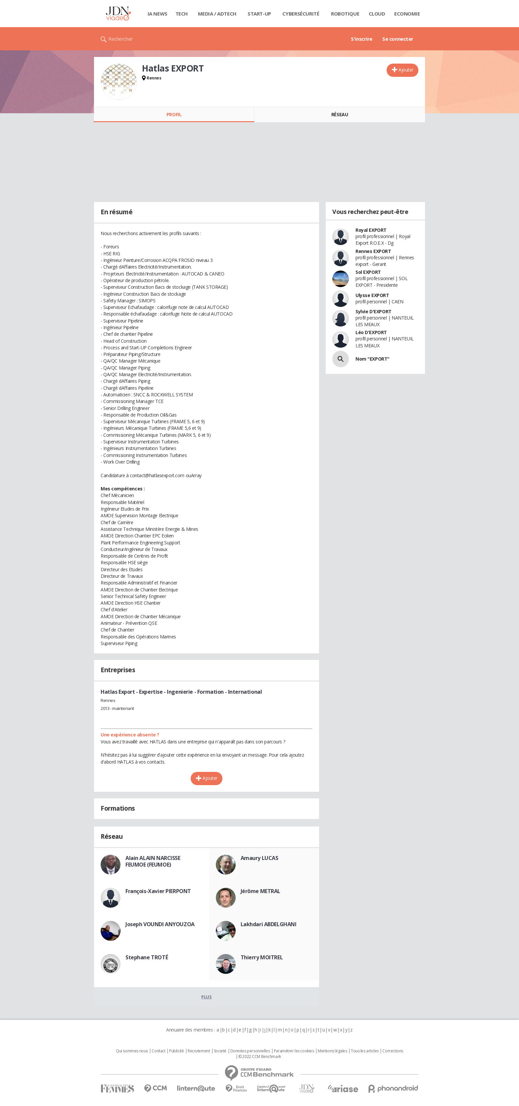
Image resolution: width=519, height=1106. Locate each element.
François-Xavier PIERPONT (158, 891)
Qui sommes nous (132, 1051)
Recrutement (199, 1051)
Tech (181, 13)
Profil (173, 114)
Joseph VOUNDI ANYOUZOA (160, 924)
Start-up (259, 13)
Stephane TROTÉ (146, 957)
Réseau (339, 114)
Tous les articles (365, 1051)
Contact (158, 1051)
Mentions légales (332, 1051)
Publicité (176, 1051)
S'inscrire (361, 38)
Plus (206, 997)
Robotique (345, 13)
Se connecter (397, 38)
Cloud (377, 13)
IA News (157, 13)
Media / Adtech (217, 13)
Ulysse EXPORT (372, 295)
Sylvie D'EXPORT (373, 311)
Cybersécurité (300, 13)
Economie (407, 13)
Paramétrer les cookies (294, 1051)
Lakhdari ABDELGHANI (269, 924)
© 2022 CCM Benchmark (259, 1056)
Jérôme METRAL (261, 891)
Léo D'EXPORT (371, 332)
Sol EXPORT (368, 272)
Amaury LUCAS (259, 858)
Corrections (392, 1051)
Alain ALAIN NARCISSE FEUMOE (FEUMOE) (152, 861)
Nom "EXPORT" (372, 359)
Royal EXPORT (371, 230)
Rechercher (120, 38)
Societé (220, 1051)
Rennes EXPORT (373, 251)
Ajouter (406, 70)
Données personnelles (250, 1051)
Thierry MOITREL (262, 957)
